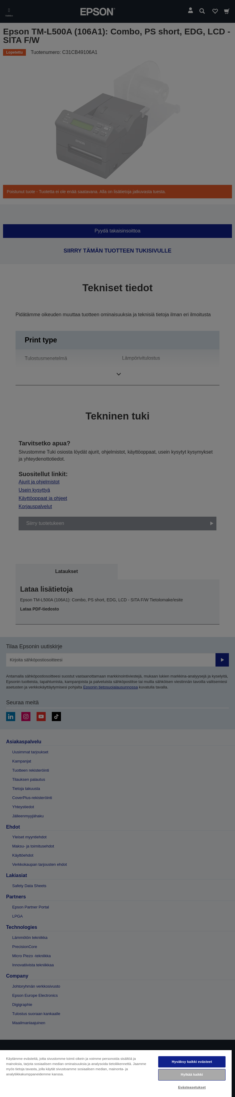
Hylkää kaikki (192, 1074)
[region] (116, 1073)
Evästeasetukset (192, 1087)
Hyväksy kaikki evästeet (192, 1061)
